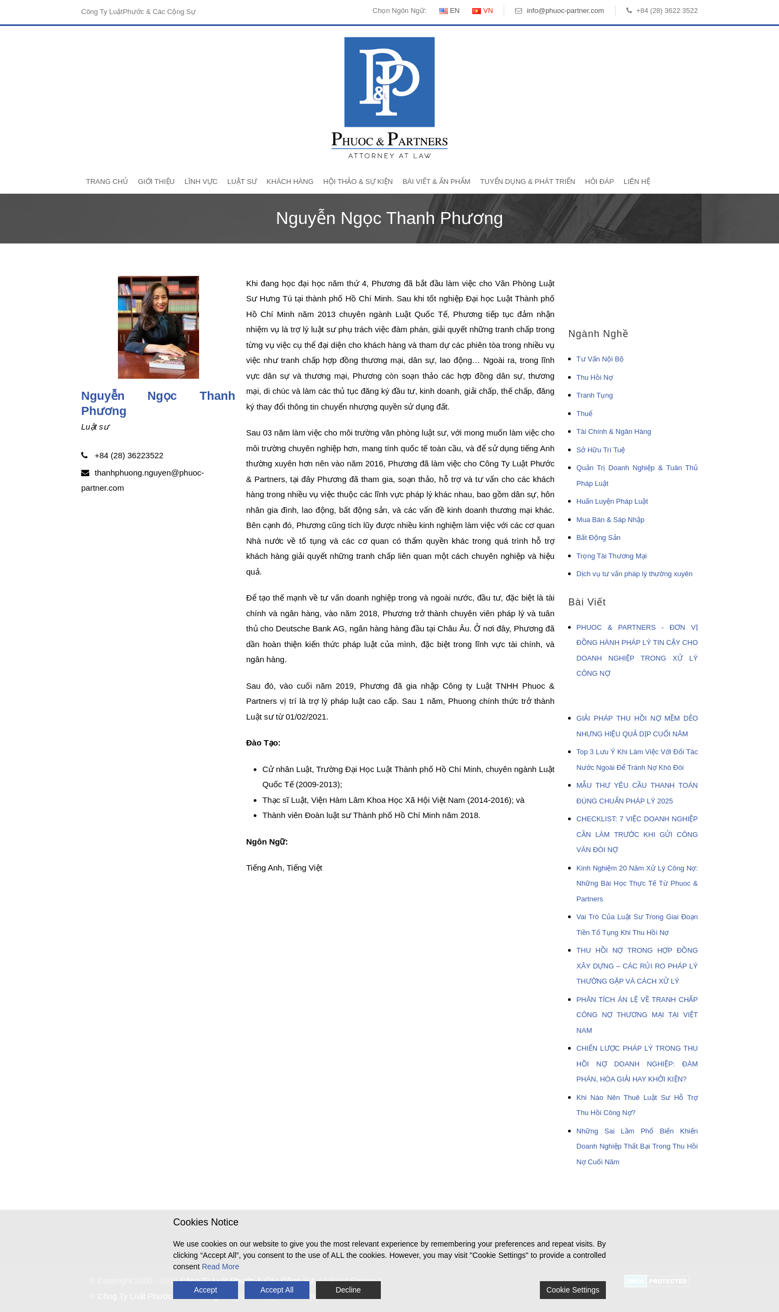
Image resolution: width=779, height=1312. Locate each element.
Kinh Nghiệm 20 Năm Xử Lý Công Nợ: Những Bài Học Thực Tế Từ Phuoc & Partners (637, 883)
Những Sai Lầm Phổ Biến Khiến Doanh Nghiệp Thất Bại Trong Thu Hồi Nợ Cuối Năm (637, 1146)
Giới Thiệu (156, 181)
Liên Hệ (637, 181)
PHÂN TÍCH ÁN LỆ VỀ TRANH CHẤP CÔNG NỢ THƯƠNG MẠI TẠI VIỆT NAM (637, 1014)
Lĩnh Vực (200, 181)
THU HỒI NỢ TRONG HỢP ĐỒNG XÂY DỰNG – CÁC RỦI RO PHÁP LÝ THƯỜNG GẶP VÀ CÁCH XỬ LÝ (637, 965)
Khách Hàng (290, 181)
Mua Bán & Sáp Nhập (611, 520)
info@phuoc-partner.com (565, 10)
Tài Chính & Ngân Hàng (614, 431)
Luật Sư (242, 181)
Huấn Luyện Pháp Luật (612, 501)
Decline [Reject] (348, 1289)
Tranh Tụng (595, 395)
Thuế (584, 414)
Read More (220, 1266)
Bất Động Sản (598, 537)
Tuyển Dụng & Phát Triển (528, 181)
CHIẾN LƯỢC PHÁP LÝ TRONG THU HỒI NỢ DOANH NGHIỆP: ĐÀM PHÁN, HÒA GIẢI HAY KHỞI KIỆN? (637, 1063)
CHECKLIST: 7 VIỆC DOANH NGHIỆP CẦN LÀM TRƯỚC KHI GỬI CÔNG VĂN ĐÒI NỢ (637, 834)
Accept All (276, 1289)
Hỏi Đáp (599, 181)
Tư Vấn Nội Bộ (600, 359)
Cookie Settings (572, 1289)
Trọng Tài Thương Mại (612, 556)
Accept (205, 1289)
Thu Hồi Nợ (595, 377)
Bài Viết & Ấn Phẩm (436, 181)
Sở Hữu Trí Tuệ (601, 450)
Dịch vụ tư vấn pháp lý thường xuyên (635, 574)
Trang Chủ (107, 181)
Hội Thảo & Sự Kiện (358, 181)
